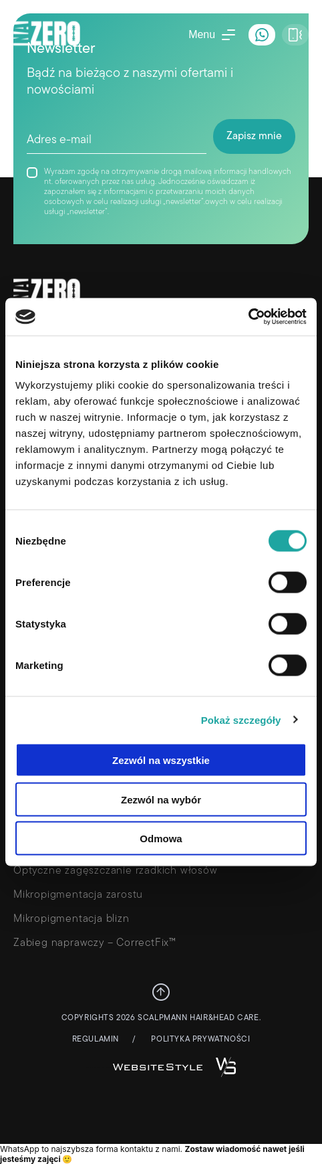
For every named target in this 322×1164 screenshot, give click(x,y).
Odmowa (161, 838)
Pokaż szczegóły (241, 719)
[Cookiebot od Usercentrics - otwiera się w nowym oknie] (248, 317)
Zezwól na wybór (161, 799)
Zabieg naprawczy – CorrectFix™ (94, 943)
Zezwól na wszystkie (161, 760)
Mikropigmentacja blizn (71, 919)
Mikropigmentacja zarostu (78, 895)
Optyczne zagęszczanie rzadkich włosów (115, 871)
